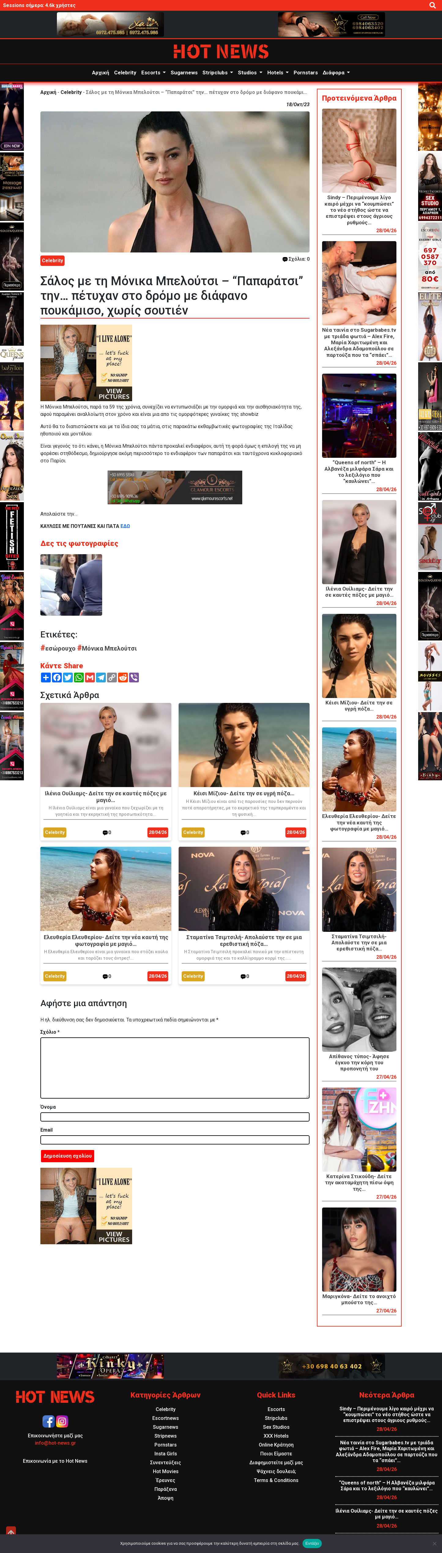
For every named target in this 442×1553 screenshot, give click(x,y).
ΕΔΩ (124, 526)
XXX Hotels (276, 1436)
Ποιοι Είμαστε (276, 1454)
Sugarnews (184, 72)
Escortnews (165, 1418)
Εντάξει (312, 1543)
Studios (248, 72)
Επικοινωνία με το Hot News (55, 1461)
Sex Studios (276, 1427)
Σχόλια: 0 (296, 259)
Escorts (151, 72)
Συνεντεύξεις (165, 1462)
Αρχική (100, 72)
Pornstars (306, 72)
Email (46, 1130)
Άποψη (165, 1498)
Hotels (275, 72)
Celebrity (125, 72)
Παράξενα (165, 1489)
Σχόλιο (50, 1032)
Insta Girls (165, 1454)
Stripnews (165, 1436)
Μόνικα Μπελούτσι (107, 648)
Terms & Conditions (276, 1480)
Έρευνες (165, 1480)
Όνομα (48, 1107)
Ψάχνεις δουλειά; (276, 1471)
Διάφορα (334, 72)
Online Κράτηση (276, 1445)
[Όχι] (434, 1543)
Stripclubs (215, 72)
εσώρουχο (58, 648)
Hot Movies (166, 1471)
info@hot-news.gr (55, 1443)
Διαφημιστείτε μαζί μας (276, 1462)
